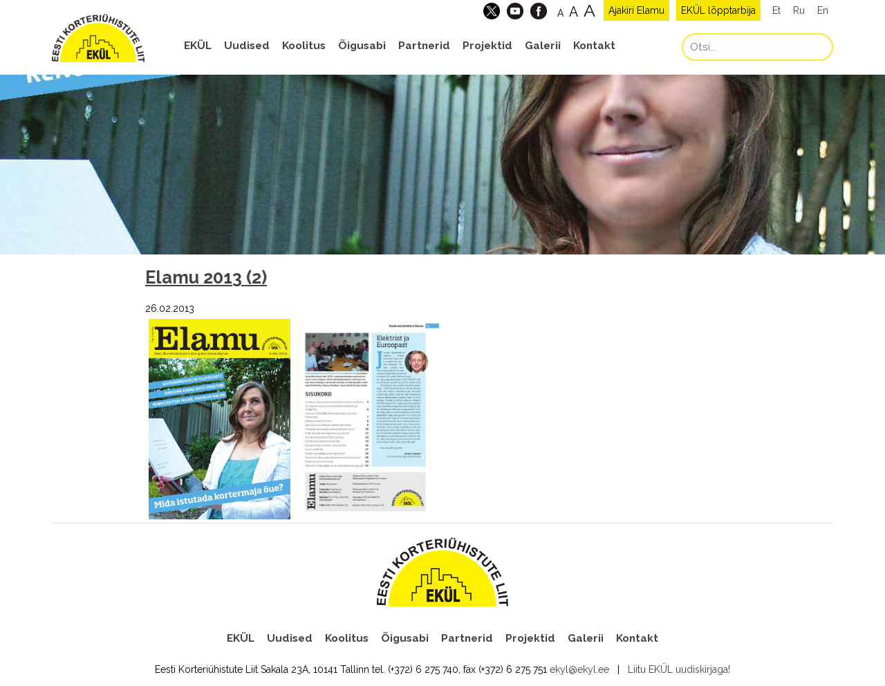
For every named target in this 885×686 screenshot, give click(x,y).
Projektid (487, 45)
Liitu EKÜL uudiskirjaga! (679, 669)
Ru (799, 10)
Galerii (543, 45)
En (822, 10)
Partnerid (424, 45)
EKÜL (198, 45)
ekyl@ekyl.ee (579, 669)
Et (776, 10)
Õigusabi (362, 45)
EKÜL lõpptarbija (718, 10)
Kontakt (594, 45)
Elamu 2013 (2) (206, 277)
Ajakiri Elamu (636, 10)
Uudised (247, 45)
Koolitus (304, 45)
